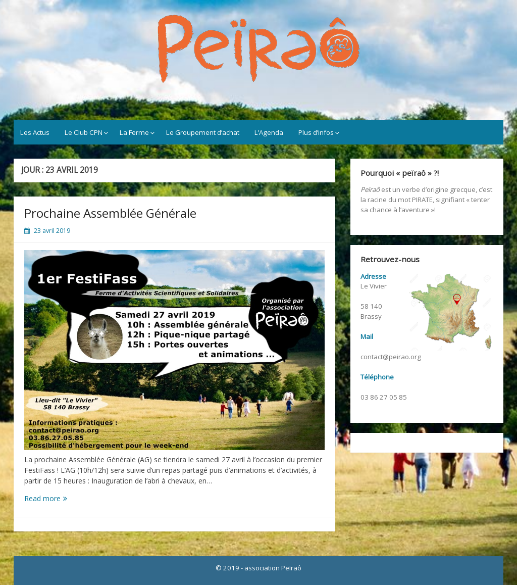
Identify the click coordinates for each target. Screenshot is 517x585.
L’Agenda (268, 132)
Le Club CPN (83, 132)
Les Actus (34, 132)
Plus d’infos (316, 132)
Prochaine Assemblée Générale (110, 213)
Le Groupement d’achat (202, 132)
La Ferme (134, 132)
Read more (60, 498)
